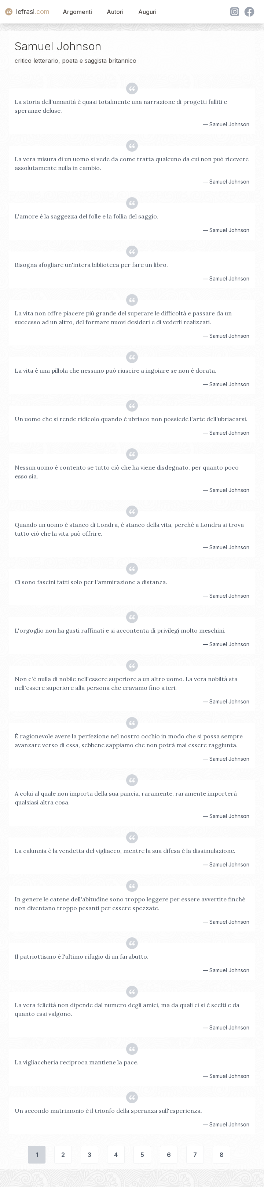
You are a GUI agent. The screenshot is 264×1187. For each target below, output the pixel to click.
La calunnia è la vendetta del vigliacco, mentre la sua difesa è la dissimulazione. (125, 850)
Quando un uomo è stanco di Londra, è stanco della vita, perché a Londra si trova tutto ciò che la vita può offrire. (129, 529)
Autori (115, 11)
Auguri (147, 11)
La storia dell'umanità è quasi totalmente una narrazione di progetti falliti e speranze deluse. (121, 106)
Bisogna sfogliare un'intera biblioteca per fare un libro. (91, 264)
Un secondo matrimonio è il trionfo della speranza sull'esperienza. (108, 1110)
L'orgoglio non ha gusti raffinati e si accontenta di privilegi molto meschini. (120, 630)
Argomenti (77, 11)
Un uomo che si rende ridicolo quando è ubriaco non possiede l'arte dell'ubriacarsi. (131, 419)
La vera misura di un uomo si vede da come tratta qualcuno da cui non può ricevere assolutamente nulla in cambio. (132, 163)
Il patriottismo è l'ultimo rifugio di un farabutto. (81, 956)
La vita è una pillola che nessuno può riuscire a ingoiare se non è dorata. (115, 370)
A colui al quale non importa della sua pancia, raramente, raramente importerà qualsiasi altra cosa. (126, 798)
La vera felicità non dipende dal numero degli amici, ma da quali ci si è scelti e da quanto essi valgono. (127, 1009)
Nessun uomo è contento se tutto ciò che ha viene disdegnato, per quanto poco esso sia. (127, 472)
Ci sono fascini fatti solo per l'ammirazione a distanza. (91, 582)
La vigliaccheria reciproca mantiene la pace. (77, 1062)
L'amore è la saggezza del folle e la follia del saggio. (86, 216)
